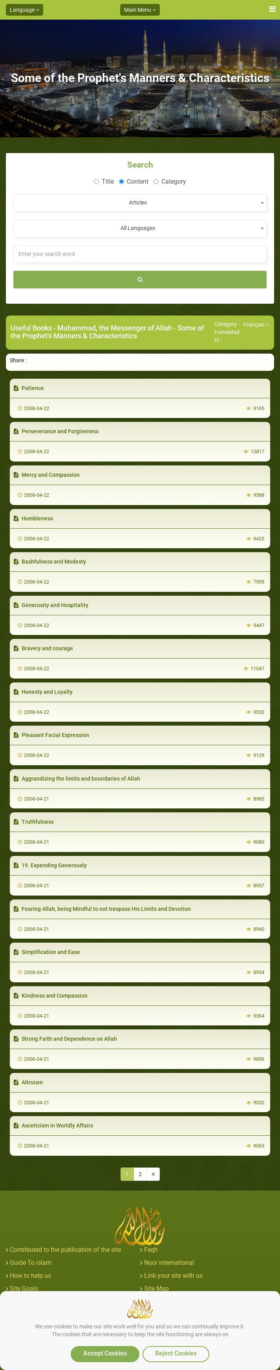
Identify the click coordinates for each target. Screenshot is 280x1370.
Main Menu (140, 10)
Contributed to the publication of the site (65, 1249)
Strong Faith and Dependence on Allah (65, 1039)
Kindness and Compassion (51, 995)
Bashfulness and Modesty (50, 561)
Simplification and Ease (47, 952)
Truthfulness (34, 822)
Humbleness (33, 518)
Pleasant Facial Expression (51, 735)
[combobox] (140, 203)
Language (24, 10)
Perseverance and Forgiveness (56, 431)
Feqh (151, 1249)
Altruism (28, 1082)
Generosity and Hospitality (51, 605)
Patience (29, 388)
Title (104, 181)
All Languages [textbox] (138, 228)
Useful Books (31, 328)
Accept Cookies (105, 1353)
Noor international (169, 1262)
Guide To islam (30, 1262)
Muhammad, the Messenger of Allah (114, 328)
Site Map (156, 1288)
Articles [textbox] (138, 202)
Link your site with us (173, 1275)
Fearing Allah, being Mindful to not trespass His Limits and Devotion (102, 909)
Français (256, 324)
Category (170, 181)
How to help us (30, 1275)
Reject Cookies (176, 1353)
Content (133, 181)
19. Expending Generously (50, 865)
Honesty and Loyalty (43, 692)
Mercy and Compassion (47, 475)
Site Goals (24, 1288)
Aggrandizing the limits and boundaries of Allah (77, 778)
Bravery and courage (43, 648)
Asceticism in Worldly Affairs (53, 1125)
